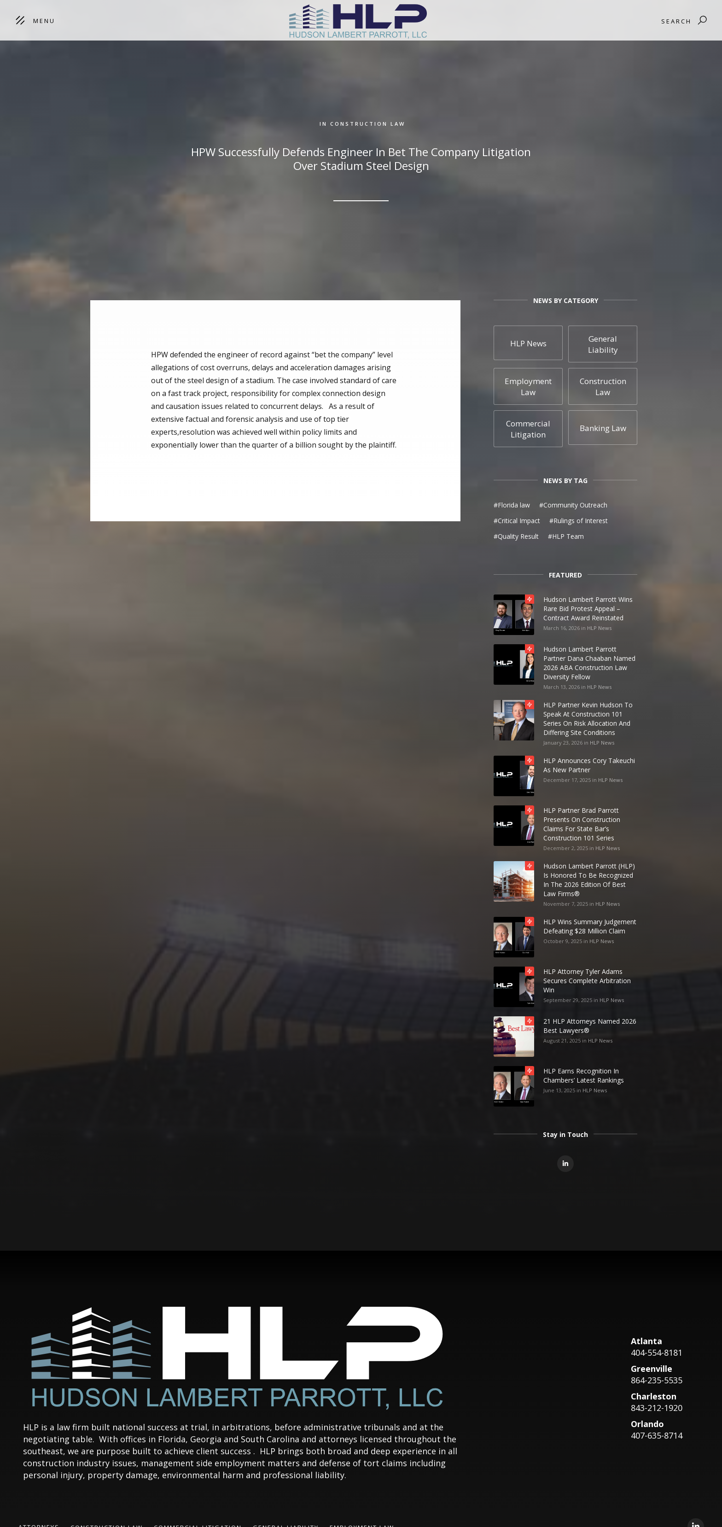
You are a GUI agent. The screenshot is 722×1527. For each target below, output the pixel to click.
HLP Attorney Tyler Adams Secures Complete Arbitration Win (587, 980)
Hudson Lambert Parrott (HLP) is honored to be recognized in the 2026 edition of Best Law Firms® (589, 880)
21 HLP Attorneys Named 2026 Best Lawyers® (589, 1026)
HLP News (599, 627)
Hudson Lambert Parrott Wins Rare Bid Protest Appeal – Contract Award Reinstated (588, 608)
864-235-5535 (656, 1380)
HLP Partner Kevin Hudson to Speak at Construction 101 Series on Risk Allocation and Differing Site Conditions (588, 718)
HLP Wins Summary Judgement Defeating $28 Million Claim (589, 926)
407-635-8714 (656, 1435)
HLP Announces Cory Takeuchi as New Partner (589, 765)
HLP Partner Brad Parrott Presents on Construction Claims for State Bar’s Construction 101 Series (581, 824)
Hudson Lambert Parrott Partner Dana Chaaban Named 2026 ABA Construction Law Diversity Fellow (589, 663)
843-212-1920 (656, 1407)
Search (676, 21)
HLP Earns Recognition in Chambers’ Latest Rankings (583, 1075)
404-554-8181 (656, 1352)
